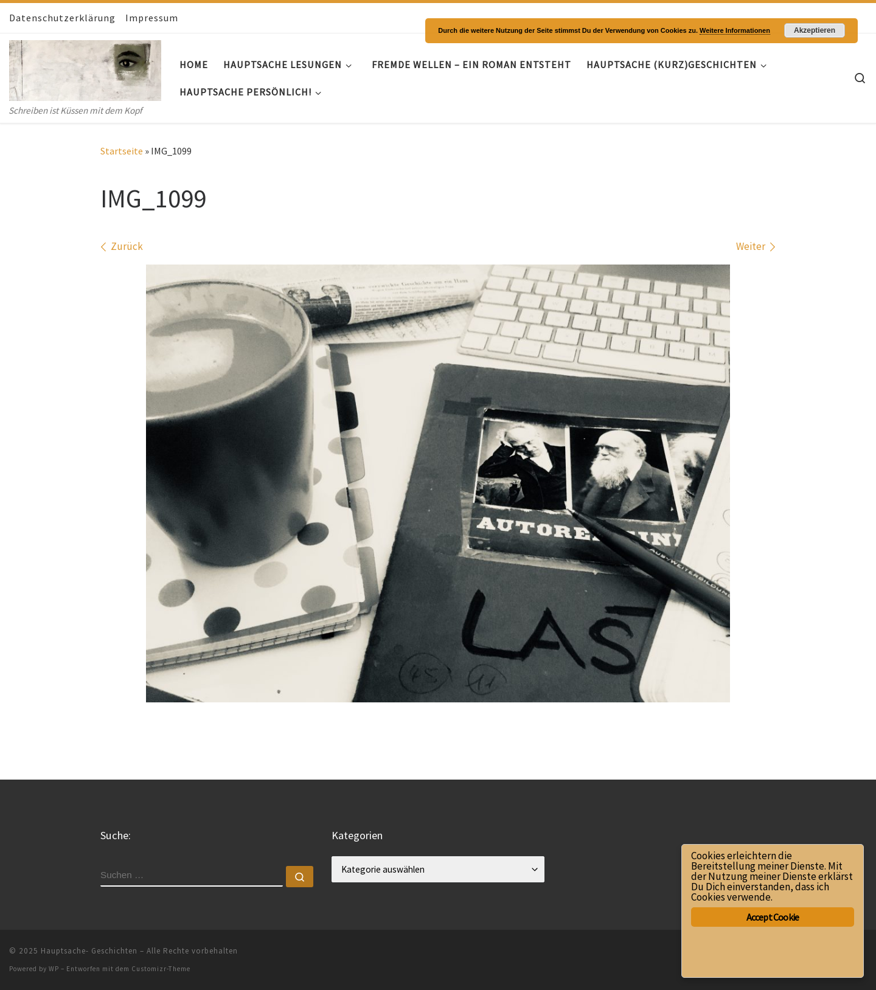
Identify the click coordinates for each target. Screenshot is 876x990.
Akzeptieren (814, 30)
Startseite (121, 151)
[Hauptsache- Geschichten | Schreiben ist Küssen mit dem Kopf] (85, 67)
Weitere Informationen (735, 30)
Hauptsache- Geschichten (89, 951)
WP (54, 968)
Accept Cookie (772, 917)
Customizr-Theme (160, 968)
